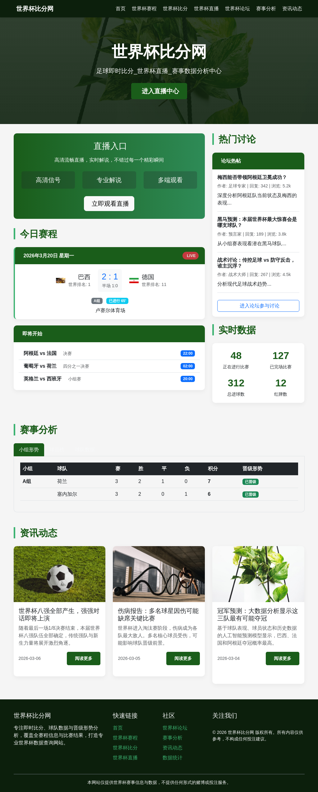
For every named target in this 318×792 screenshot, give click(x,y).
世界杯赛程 (144, 8)
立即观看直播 (110, 203)
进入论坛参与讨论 (259, 305)
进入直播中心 (160, 91)
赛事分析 (266, 8)
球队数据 (85, 449)
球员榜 (56, 449)
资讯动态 (292, 8)
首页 (121, 8)
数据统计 (172, 757)
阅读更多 (83, 658)
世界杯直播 (206, 8)
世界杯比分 (175, 8)
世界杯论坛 (237, 8)
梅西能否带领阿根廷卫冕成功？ (252, 177)
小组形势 (29, 449)
